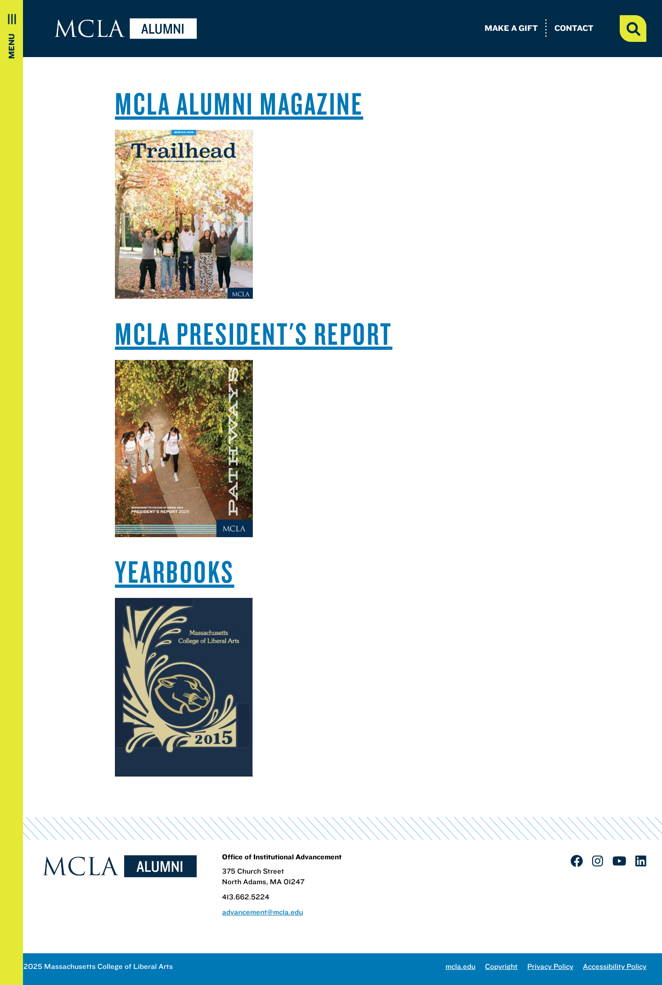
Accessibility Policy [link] (614, 966)
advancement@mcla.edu (262, 912)
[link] (577, 861)
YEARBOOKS (174, 571)
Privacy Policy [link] (550, 966)
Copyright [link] (501, 966)
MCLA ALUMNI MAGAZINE (239, 103)
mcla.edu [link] (460, 966)
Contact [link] (574, 28)
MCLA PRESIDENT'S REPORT (254, 333)
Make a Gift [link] (511, 28)
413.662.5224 (245, 896)
